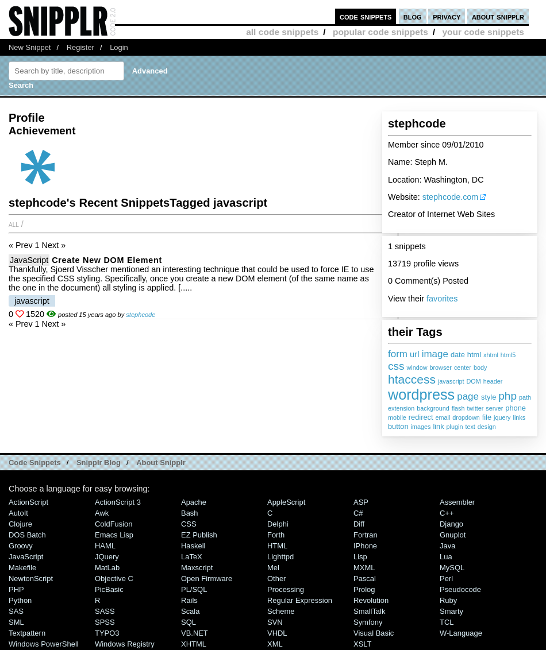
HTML (277, 545)
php (507, 396)
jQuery (107, 556)
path (525, 397)
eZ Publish (199, 535)
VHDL (277, 633)
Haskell (193, 545)
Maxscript (197, 567)
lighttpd (280, 556)
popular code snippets (380, 32)
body (480, 367)
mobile (397, 417)
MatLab (107, 567)
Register (80, 47)
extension (401, 408)
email (442, 417)
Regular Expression (299, 600)
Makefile (22, 567)
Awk (102, 513)
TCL (446, 622)
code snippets (366, 16)
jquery (502, 417)
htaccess (412, 379)
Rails (189, 600)
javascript (451, 381)
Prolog (364, 589)
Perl (446, 578)
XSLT (362, 644)
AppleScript (286, 502)
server (494, 408)
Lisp (360, 556)
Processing (285, 589)
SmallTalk (369, 611)
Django (451, 524)
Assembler (457, 502)
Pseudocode (460, 589)
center (462, 367)
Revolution (371, 600)
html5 (508, 354)
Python (20, 600)
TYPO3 (107, 633)
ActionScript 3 (118, 502)
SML (16, 622)
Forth (275, 535)
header (493, 381)
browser (441, 367)
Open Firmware (206, 578)
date (458, 354)
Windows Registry (125, 644)
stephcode (140, 314)
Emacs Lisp (114, 535)
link (438, 426)
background (433, 408)
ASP (360, 502)
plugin (455, 426)
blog (412, 16)
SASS (105, 611)
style (488, 397)
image (435, 354)
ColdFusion (114, 524)
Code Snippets (35, 462)
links (519, 417)
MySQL (452, 567)
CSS (189, 524)
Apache (193, 502)
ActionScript (28, 502)
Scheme (281, 611)
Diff (358, 524)
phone (515, 408)
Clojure (20, 524)
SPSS (105, 622)
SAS (16, 611)
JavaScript (29, 260)
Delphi (278, 524)
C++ (446, 513)
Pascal (364, 578)
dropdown (465, 417)
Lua (446, 556)
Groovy (21, 545)
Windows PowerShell (44, 644)
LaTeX (191, 556)
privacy (446, 16)
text (470, 426)
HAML (105, 545)
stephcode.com (450, 197)
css (396, 366)
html (474, 354)
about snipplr (498, 16)
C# (358, 513)
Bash (189, 513)
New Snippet (30, 47)
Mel (273, 567)
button (398, 426)
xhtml (490, 354)
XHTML (193, 644)
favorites (441, 298)
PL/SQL (194, 589)
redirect (421, 417)
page (468, 396)
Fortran (365, 535)
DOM (474, 381)
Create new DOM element (107, 260)
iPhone (365, 545)
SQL (188, 622)
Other (276, 578)
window (417, 367)
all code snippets (282, 32)
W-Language (461, 633)
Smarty (451, 611)
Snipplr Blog (98, 462)
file (486, 417)
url (415, 354)
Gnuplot (453, 535)
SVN (275, 622)
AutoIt (18, 513)
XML (275, 644)
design (487, 426)
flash (458, 408)
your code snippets (483, 32)
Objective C (114, 578)
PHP (16, 589)
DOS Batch (27, 535)
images (421, 426)
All (14, 224)
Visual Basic (373, 633)
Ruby (448, 600)
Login (119, 47)
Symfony (367, 622)
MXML (364, 567)
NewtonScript (31, 578)
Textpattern (27, 633)
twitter (475, 408)
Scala (190, 611)
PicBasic (109, 589)
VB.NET (194, 633)
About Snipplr (161, 462)
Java (447, 545)
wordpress (421, 394)
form (397, 354)
